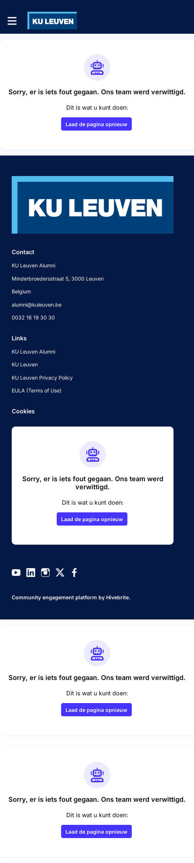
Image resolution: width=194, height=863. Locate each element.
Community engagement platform (54, 597)
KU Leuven (25, 364)
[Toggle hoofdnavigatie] (12, 20)
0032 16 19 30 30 (33, 317)
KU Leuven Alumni (33, 351)
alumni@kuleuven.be (36, 304)
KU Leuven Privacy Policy (42, 377)
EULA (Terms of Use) (36, 390)
